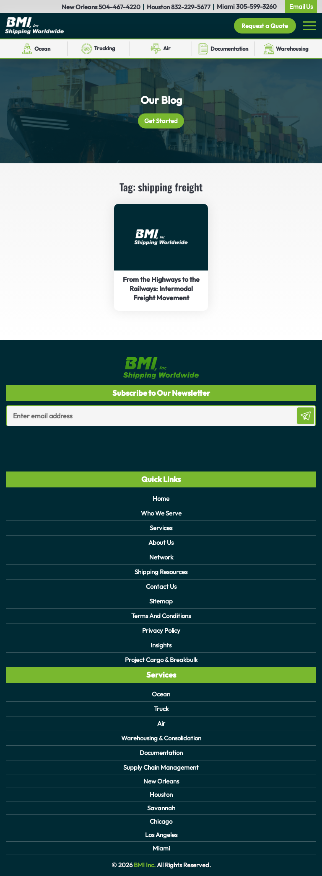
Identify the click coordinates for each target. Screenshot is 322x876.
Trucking (104, 48)
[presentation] (55, 443)
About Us (161, 542)
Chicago (161, 821)
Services (161, 528)
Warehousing (292, 48)
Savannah (161, 808)
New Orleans (161, 781)
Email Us (301, 6)
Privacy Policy (161, 630)
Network (161, 557)
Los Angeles (161, 835)
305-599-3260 (256, 6)
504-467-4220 (119, 7)
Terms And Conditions (161, 616)
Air (167, 48)
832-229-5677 (190, 7)
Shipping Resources (161, 572)
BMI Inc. (144, 865)
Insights (161, 645)
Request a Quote (264, 26)
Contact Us (161, 586)
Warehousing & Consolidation (161, 738)
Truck (161, 709)
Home (161, 498)
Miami (161, 848)
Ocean (42, 48)
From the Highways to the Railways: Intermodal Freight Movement (161, 288)
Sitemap (161, 601)
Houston (161, 795)
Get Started (161, 121)
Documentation (229, 48)
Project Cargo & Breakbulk (161, 660)
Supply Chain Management (161, 767)
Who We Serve (161, 513)
